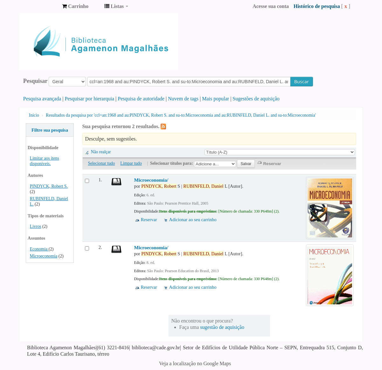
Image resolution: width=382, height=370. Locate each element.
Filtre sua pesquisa (49, 130)
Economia (39, 249)
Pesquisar (35, 81)
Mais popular (215, 98)
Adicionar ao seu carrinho (193, 219)
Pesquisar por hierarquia (90, 98)
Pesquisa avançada (42, 98)
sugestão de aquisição (222, 327)
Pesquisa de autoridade (141, 98)
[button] (75, 6)
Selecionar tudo (101, 163)
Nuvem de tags (183, 98)
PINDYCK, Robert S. (49, 186)
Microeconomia (44, 256)
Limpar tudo (131, 163)
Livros (35, 226)
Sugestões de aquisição (256, 98)
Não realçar (101, 151)
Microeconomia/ (151, 180)
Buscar (301, 81)
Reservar (149, 219)
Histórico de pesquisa (317, 6)
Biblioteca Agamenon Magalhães (41, 6)
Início (34, 115)
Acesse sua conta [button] (271, 6)
